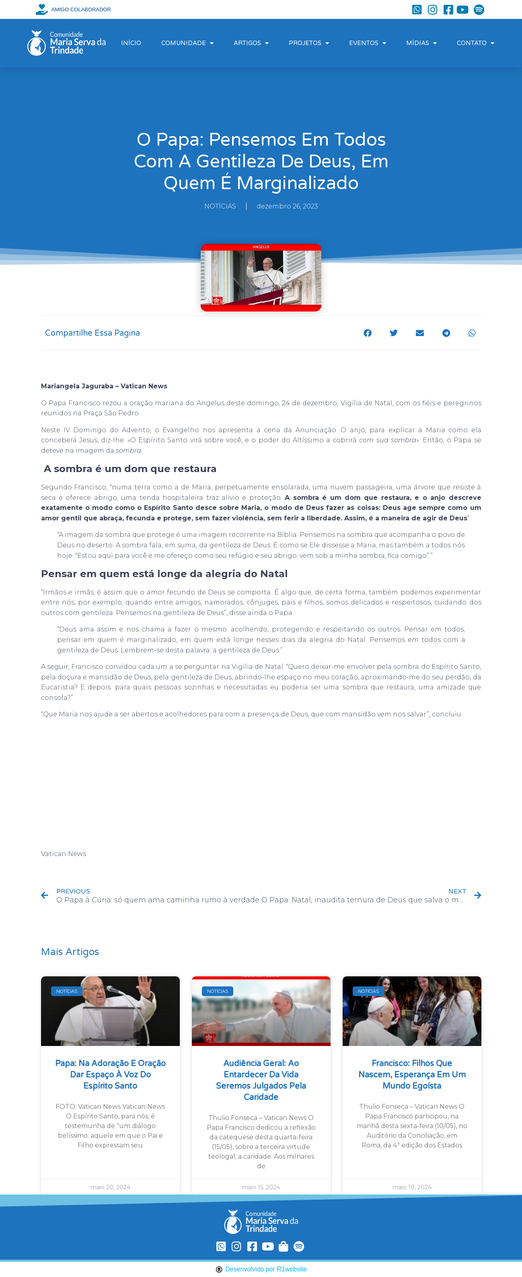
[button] (368, 333)
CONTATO (475, 43)
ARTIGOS (251, 43)
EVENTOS (367, 43)
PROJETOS (309, 43)
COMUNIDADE (187, 43)
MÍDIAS (421, 43)
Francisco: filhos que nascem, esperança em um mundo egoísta (412, 1075)
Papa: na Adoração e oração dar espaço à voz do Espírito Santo (110, 1075)
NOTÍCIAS (220, 206)
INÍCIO (131, 43)
